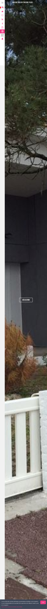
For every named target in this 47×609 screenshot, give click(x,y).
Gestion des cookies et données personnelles (11, 607)
